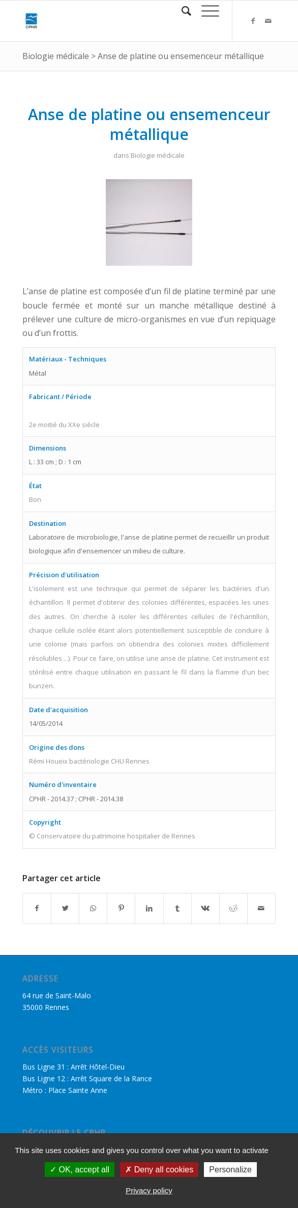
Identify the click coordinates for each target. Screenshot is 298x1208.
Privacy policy (149, 1190)
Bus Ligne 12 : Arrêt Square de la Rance (87, 1078)
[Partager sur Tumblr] (177, 908)
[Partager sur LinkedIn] (149, 908)
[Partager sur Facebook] (37, 908)
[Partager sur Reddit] (233, 908)
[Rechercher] (181, 11)
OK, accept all (79, 1169)
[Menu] (205, 11)
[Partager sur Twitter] (65, 908)
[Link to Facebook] (252, 21)
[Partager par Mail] (261, 908)
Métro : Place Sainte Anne (64, 1090)
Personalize (230, 1169)
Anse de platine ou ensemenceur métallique (181, 56)
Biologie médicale (55, 56)
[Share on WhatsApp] (93, 908)
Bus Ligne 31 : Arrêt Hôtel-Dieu (73, 1067)
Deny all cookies (159, 1169)
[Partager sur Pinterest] (121, 908)
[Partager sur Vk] (205, 908)
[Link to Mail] (268, 21)
